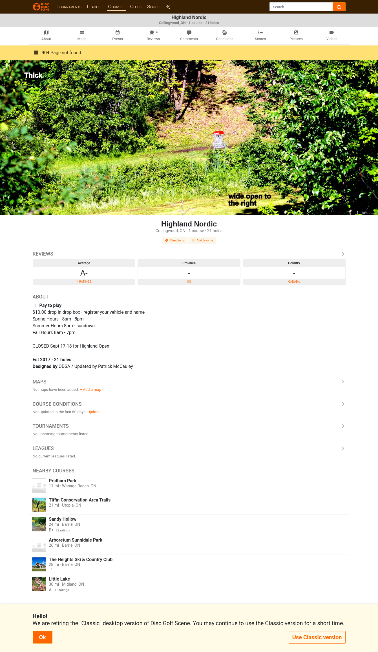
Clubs (136, 6)
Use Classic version (317, 637)
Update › (94, 411)
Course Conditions (189, 404)
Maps (189, 382)
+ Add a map (90, 389)
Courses (116, 6)
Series (153, 6)
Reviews (189, 254)
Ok (42, 637)
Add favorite (202, 240)
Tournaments (69, 6)
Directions (174, 240)
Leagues (95, 6)
